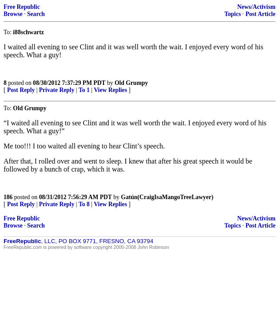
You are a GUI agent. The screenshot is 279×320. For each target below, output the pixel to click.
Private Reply (57, 90)
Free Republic (22, 7)
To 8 (84, 204)
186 (8, 197)
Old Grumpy (131, 83)
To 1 (84, 90)
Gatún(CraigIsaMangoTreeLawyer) (167, 197)
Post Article (260, 14)
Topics (232, 14)
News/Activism (256, 7)
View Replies (110, 90)
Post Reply (21, 90)
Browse (13, 14)
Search (36, 14)
